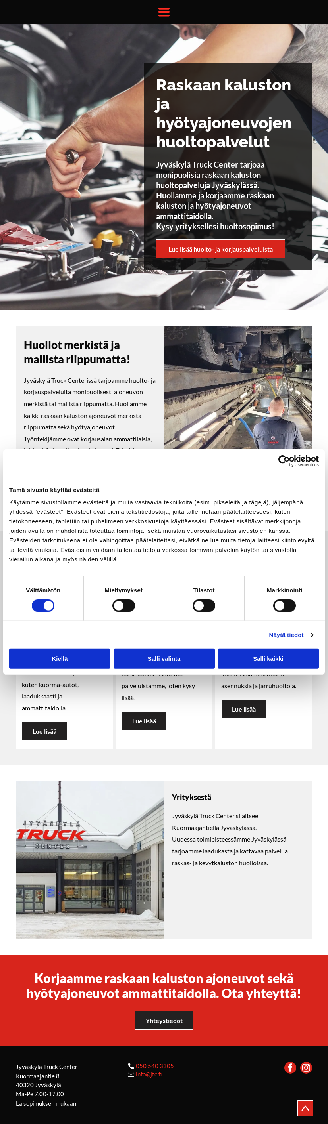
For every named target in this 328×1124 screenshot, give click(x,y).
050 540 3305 (155, 1065)
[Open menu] (164, 12)
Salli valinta (164, 658)
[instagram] (306, 1069)
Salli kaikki (268, 658)
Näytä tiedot (286, 635)
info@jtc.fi (149, 1074)
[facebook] (290, 1069)
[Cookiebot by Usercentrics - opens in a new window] (284, 461)
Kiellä (60, 658)
